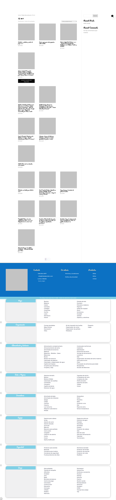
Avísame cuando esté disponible (26, 81)
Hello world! (87, 23)
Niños (94, 276)
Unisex (95, 278)
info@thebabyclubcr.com (45, 276)
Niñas (94, 273)
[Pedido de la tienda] (69, 21)
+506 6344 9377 (42, 273)
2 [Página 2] (47, 259)
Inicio (19, 15)
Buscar (95, 15)
